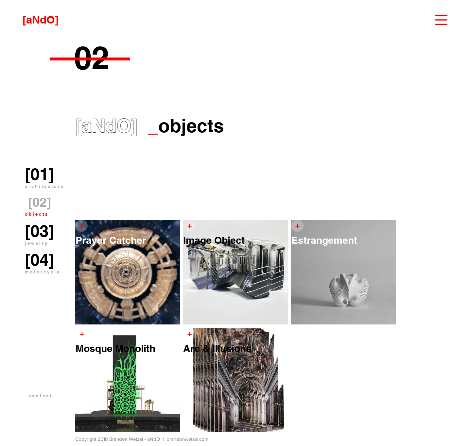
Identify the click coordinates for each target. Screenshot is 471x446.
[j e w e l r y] (36, 243)
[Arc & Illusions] (235, 348)
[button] (441, 20)
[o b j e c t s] (36, 214)
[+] (297, 226)
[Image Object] (235, 240)
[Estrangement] (343, 240)
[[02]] (39, 202)
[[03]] (39, 231)
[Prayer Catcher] (128, 240)
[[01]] (39, 174)
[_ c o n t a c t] (50, 396)
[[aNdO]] (40, 20)
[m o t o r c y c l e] (42, 272)
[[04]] (39, 259)
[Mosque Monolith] (128, 348)
